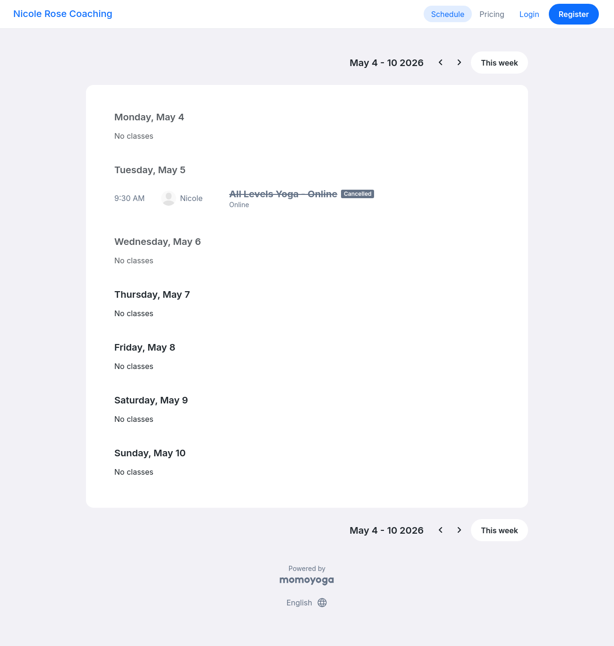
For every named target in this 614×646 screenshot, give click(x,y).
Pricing (491, 14)
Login (529, 14)
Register (574, 14)
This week (499, 62)
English (306, 602)
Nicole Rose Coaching (62, 13)
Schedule (448, 14)
